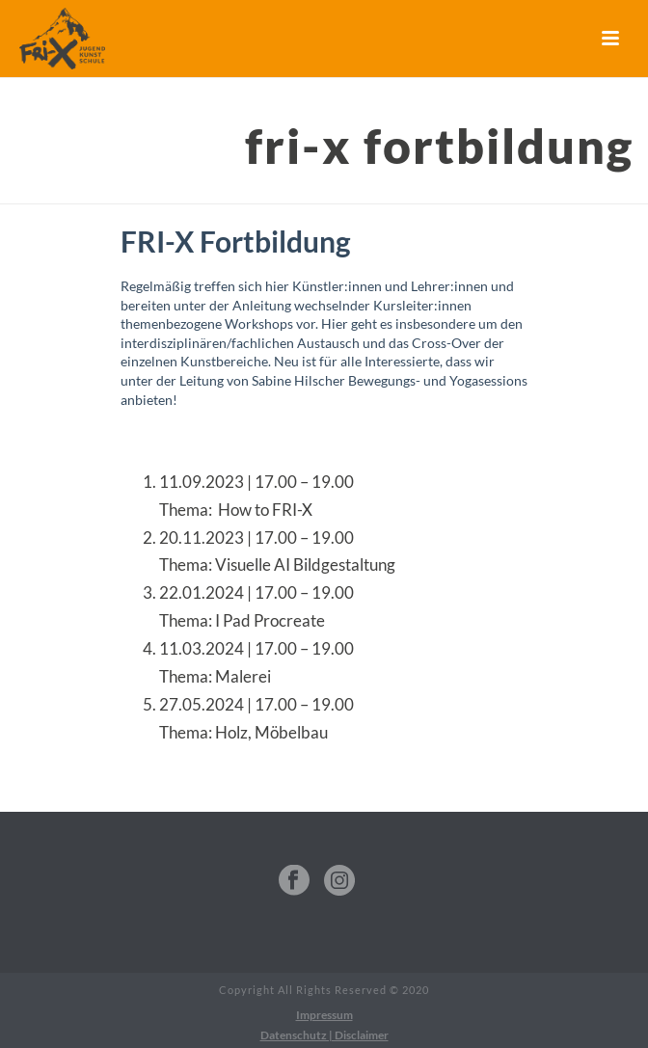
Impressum (324, 1015)
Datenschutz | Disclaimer (324, 1035)
